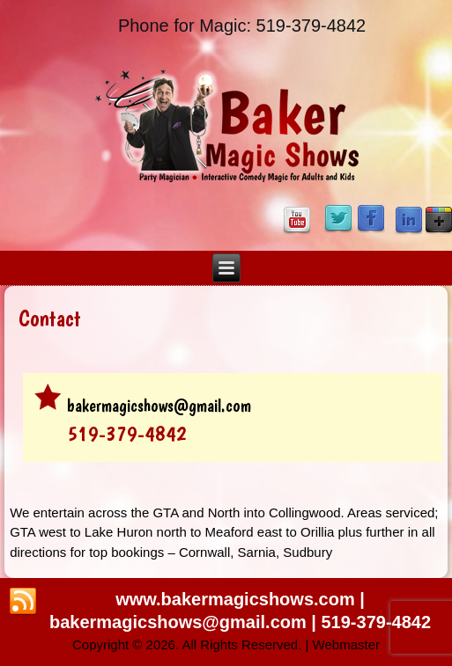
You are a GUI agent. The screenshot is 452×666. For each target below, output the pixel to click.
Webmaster (346, 644)
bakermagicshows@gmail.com (159, 405)
